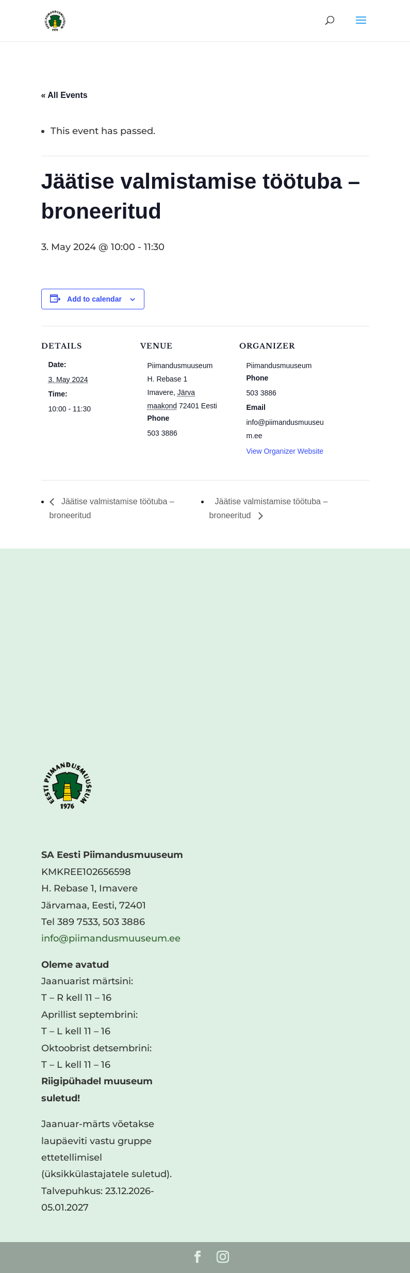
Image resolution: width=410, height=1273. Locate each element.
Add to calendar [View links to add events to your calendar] (94, 299)
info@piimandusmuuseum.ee (111, 938)
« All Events (64, 95)
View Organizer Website (285, 451)
